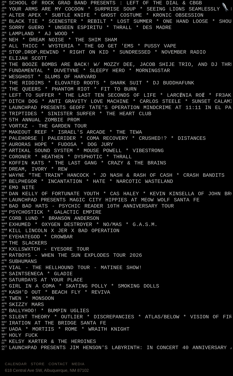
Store (38, 364)
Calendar (16, 364)
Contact (58, 364)
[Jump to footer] (225, 7)
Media (78, 364)
